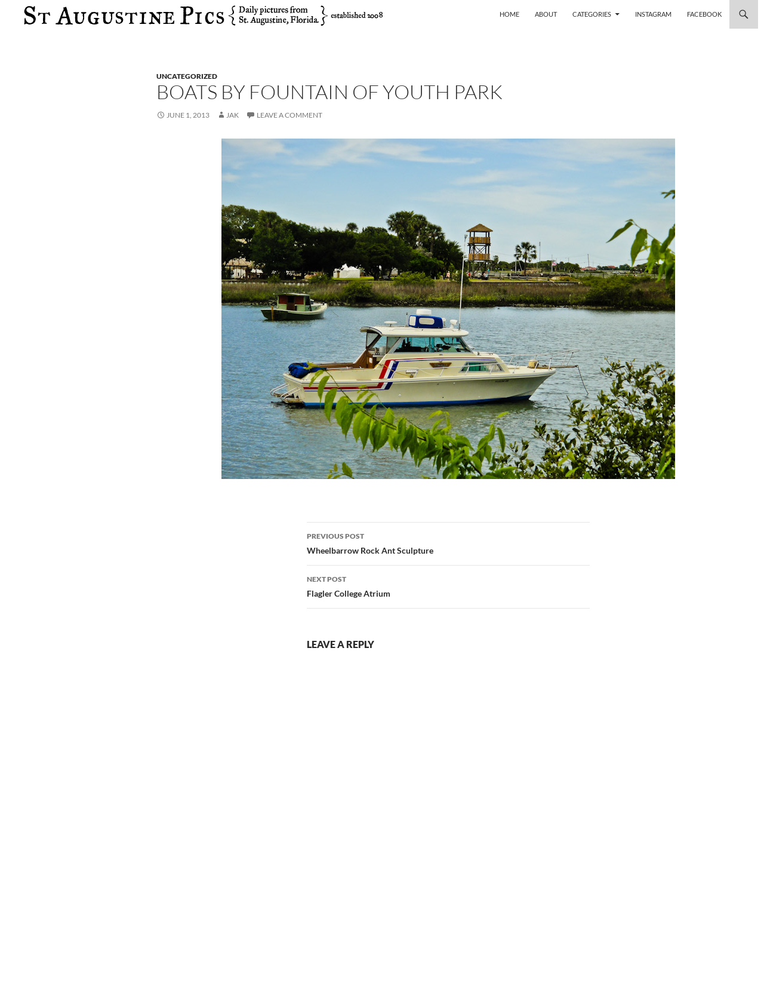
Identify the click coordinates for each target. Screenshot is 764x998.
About (546, 14)
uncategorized (186, 76)
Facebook (704, 14)
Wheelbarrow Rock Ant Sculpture (448, 542)
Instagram (653, 14)
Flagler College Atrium (448, 585)
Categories (591, 14)
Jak (232, 114)
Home (509, 14)
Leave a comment (289, 114)
